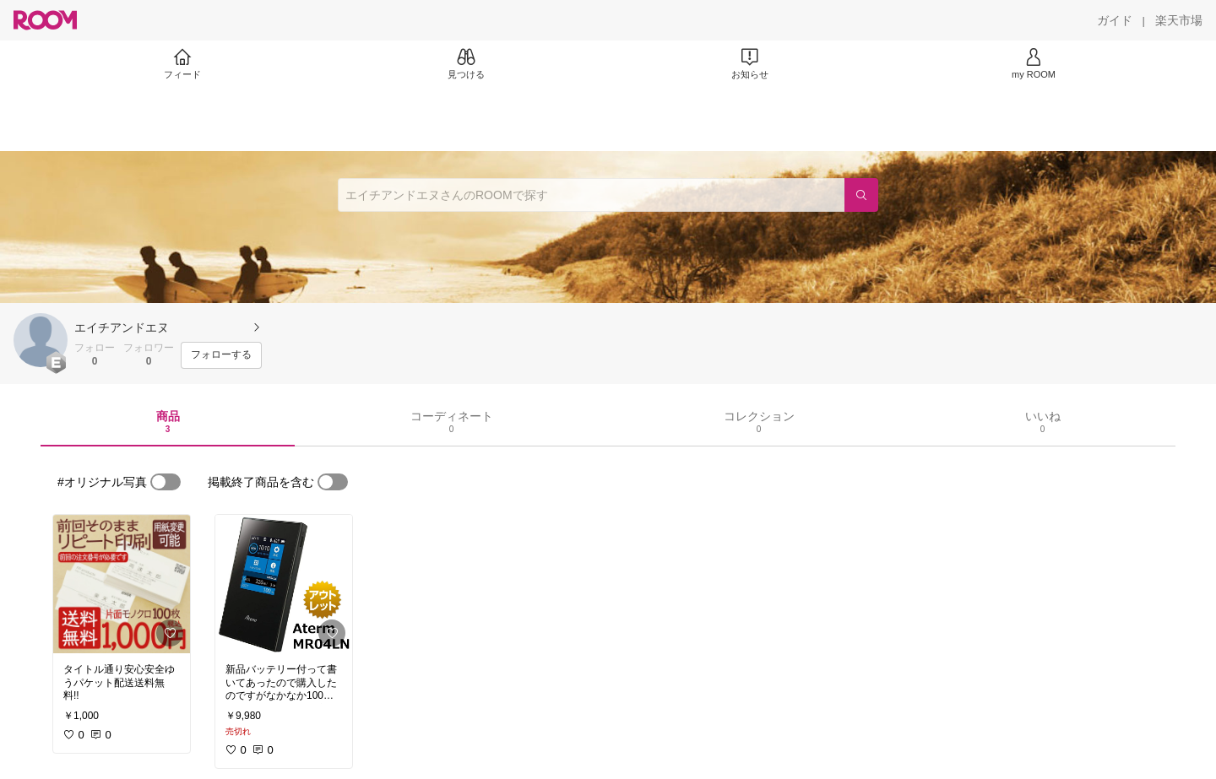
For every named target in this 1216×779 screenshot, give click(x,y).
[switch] (165, 481)
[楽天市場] (1178, 20)
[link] (121, 584)
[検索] (861, 195)
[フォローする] (221, 355)
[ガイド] (1114, 20)
